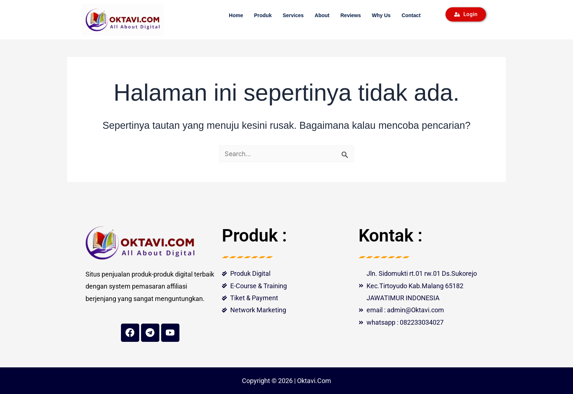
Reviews (350, 15)
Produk (263, 15)
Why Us (381, 15)
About (322, 15)
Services (293, 15)
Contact (411, 15)
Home (236, 15)
